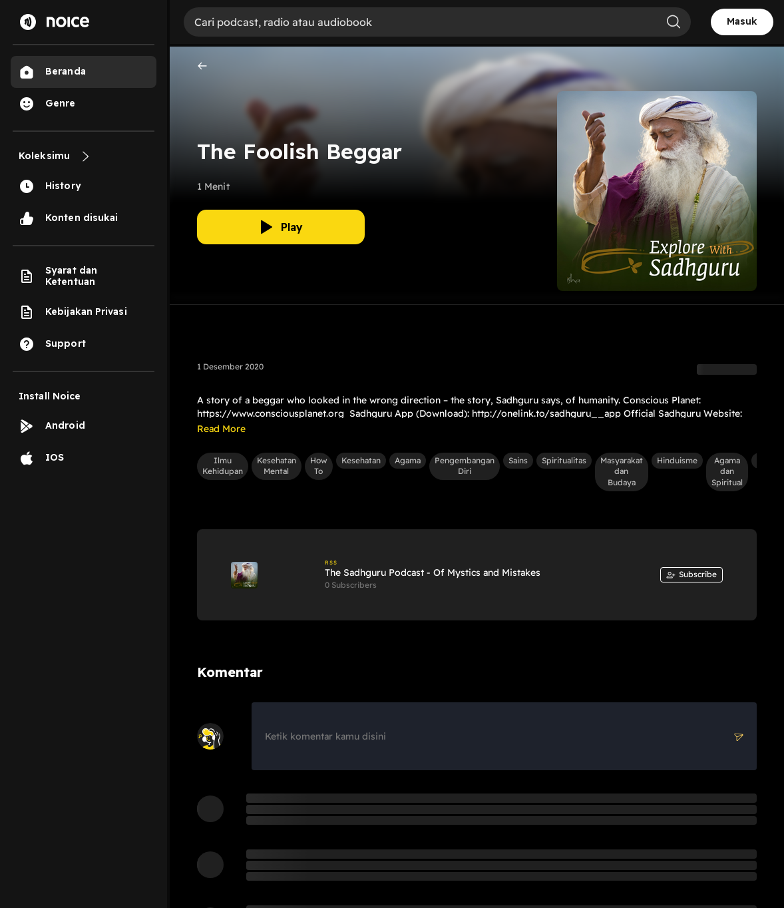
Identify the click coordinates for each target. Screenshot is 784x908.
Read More (221, 429)
